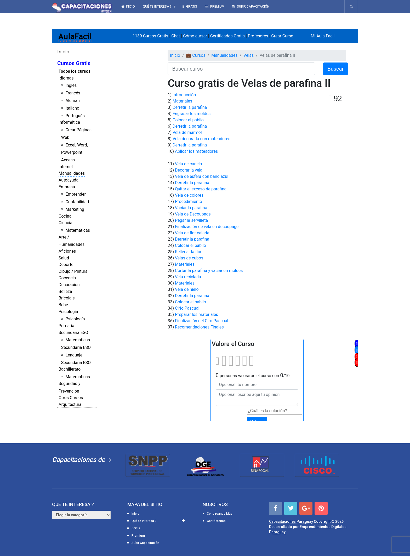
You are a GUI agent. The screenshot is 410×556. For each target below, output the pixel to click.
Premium (214, 6)
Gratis (189, 6)
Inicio (128, 6)
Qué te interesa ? (157, 6)
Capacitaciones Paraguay (291, 521)
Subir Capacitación (250, 6)
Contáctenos (216, 521)
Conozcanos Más (219, 513)
